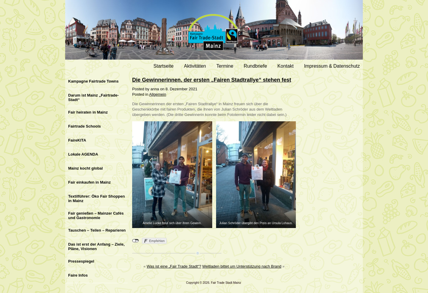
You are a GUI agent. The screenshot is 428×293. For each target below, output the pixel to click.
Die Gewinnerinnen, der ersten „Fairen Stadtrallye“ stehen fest (211, 80)
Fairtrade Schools (84, 126)
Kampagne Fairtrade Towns (93, 81)
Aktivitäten (195, 66)
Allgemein (157, 94)
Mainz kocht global (85, 168)
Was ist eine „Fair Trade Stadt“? (174, 266)
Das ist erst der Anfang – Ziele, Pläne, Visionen (96, 246)
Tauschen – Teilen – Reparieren (97, 230)
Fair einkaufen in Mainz (89, 182)
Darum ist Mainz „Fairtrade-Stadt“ (93, 97)
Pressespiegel (81, 261)
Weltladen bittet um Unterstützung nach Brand (241, 266)
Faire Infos (78, 275)
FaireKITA (77, 140)
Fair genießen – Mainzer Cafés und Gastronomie (96, 215)
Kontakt (285, 66)
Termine (224, 66)
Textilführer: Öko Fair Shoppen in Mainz (96, 198)
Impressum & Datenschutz (332, 66)
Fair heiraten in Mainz (88, 112)
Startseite (164, 66)
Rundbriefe (255, 66)
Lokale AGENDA (83, 154)
